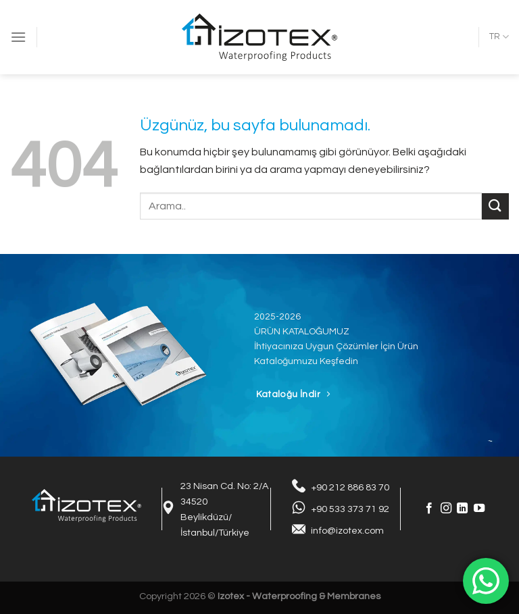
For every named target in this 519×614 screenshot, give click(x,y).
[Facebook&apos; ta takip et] (429, 509)
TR (499, 36)
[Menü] (18, 36)
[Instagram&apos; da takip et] (446, 509)
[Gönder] (495, 206)
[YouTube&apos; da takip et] (479, 509)
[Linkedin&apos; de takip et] (462, 509)
